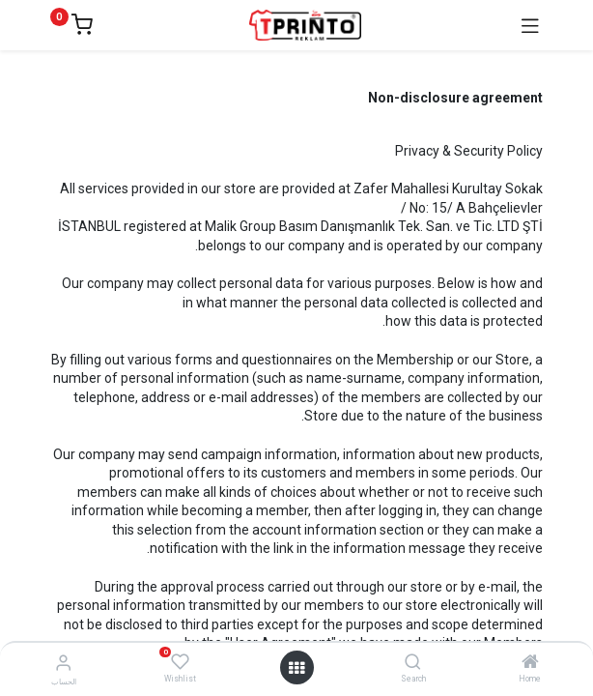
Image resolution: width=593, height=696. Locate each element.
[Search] (413, 663)
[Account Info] (63, 663)
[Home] (530, 663)
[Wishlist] (180, 662)
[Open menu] (296, 668)
